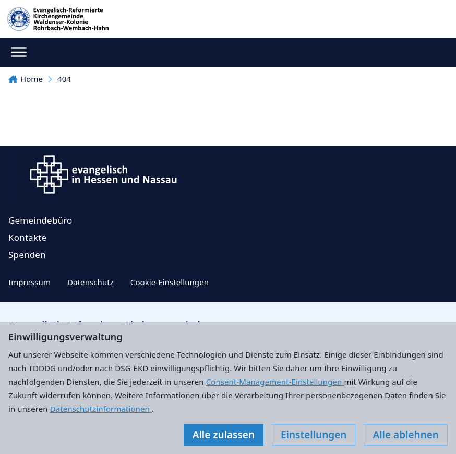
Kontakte (27, 237)
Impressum (29, 282)
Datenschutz (90, 282)
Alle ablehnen (406, 434)
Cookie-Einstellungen (169, 282)
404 (64, 78)
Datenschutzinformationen (101, 408)
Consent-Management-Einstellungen (275, 381)
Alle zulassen (224, 434)
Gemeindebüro (40, 220)
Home (25, 78)
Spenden (27, 255)
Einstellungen (313, 434)
